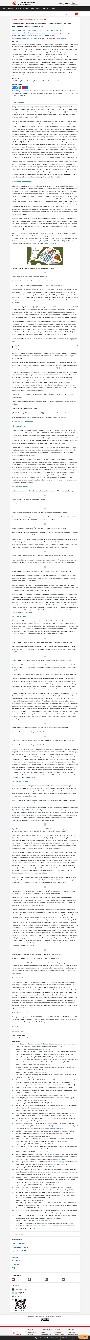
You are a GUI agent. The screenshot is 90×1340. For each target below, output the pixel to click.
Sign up (37, 1338)
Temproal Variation (48, 81)
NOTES (15, 1026)
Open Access (71, 1332)
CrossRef (41, 1049)
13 (25, 142)
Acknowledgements (20, 1012)
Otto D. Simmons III (33, 30)
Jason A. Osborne (55, 30)
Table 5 (53, 542)
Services (45, 9)
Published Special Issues (20, 1247)
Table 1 (47, 226)
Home (4, 9)
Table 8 (62, 597)
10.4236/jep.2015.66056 (22, 38)
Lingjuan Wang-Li (21, 30)
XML (39, 38)
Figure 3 (21, 800)
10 (64, 137)
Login (74, 3)
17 (13, 1146)
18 (13, 1154)
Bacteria (36, 81)
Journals (18, 9)
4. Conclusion (17, 978)
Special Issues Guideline (20, 1251)
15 (32, 157)
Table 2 (32, 455)
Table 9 (73, 678)
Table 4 (36, 462)
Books (25, 9)
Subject (30, 1334)
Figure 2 (14, 800)
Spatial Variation (59, 81)
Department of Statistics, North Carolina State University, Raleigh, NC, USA (33, 35)
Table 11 (20, 932)
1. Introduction (18, 102)
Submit (52, 9)
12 (23, 142)
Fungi (41, 81)
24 (71, 199)
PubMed (47, 1049)
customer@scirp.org (20, 1289)
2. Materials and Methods (22, 181)
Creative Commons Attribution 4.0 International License (58, 1322)
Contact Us (15, 1264)
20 (13, 1169)
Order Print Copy (17, 1261)
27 (66, 334)
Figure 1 (43, 188)
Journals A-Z (32, 1332)
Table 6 (60, 542)
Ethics (43, 1332)
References (16, 1041)
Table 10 (55, 696)
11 (67, 137)
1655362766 (18, 1296)
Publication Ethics (73, 1334)
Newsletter (15, 1257)
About (38, 9)
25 (22, 229)
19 (13, 1162)
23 (16, 164)
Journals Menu (18, 1234)
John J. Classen (44, 30)
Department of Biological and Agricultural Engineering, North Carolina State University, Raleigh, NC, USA (42, 33)
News (32, 9)
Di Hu (13, 30)
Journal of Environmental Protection (22, 19)
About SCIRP (46, 1329)
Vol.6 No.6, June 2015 (39, 19)
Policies (71, 1329)
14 (46, 149)
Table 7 (55, 597)
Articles (11, 9)
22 (13, 1187)
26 (42, 329)
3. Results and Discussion (22, 422)
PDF (31, 38)
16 (13, 164)
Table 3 (29, 462)
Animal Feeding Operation (19, 81)
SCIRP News (66, 1338)
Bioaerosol (30, 81)
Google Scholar (46, 1128)
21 (13, 1177)
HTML (35, 38)
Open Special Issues (19, 1243)
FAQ (13, 1268)
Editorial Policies (46, 1334)
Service (57, 1329)
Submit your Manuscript (50, 1338)
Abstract (15, 41)
